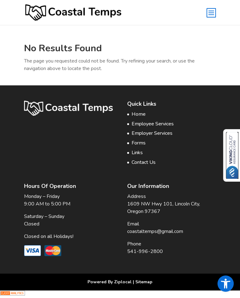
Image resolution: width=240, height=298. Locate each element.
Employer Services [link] (152, 133)
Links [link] (137, 152)
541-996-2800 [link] (145, 251)
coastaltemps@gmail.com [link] (155, 231)
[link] (226, 283)
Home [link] (139, 114)
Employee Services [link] (153, 123)
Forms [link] (139, 142)
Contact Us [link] (144, 162)
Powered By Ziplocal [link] (110, 282)
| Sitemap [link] (142, 282)
